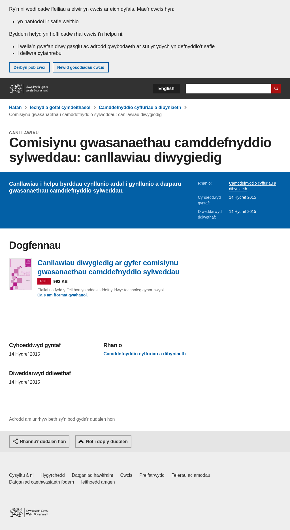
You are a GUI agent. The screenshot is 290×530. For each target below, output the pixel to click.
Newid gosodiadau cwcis (80, 67)
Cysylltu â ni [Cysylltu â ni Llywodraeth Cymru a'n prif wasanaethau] (21, 475)
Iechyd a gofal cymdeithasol (60, 107)
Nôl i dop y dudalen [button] (107, 441)
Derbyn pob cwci (29, 67)
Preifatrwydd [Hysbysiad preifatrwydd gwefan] (152, 475)
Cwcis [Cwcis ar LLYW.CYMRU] (126, 475)
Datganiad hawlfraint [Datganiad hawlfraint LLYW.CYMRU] (92, 475)
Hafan (15, 107)
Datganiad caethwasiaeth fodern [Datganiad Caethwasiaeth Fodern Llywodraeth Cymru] (41, 482)
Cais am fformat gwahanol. (62, 295)
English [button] (166, 88)
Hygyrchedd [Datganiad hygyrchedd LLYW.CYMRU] (52, 475)
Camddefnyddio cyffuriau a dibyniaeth (140, 107)
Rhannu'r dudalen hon (43, 441)
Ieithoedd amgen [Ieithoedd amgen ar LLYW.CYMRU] (98, 482)
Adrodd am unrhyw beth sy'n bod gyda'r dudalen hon (62, 419)
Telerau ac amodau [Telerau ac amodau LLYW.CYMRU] (191, 475)
